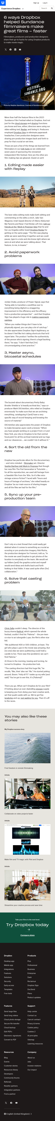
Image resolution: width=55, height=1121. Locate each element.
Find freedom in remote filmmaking (19, 768)
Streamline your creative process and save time (23, 905)
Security (7, 981)
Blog (6, 1058)
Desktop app (9, 961)
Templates (8, 989)
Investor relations (34, 1066)
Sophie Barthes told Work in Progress (21, 466)
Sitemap (31, 1040)
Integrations (9, 969)
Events (6, 1062)
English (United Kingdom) (18, 1114)
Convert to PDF (10, 1040)
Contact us (32, 1015)
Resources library (11, 1070)
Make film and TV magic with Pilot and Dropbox (24, 859)
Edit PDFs (8, 1032)
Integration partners (12, 1090)
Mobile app (8, 965)
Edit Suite (25, 149)
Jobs (29, 1062)
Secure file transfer (11, 1023)
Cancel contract (34, 1019)
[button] (27, 143)
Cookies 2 (31, 1032)
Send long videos (11, 1015)
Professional (32, 965)
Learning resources (35, 1044)
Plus (29, 961)
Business (31, 969)
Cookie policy (33, 1028)
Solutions (8, 977)
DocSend (31, 989)
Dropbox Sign (20, 132)
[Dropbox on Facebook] (11, 1103)
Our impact (32, 1070)
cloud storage (21, 123)
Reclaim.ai (32, 981)
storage (39, 689)
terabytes (9, 698)
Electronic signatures (12, 1036)
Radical (20, 631)
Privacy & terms (34, 1023)
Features (7, 973)
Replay (24, 129)
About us (31, 1058)
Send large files (10, 1011)
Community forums (12, 1078)
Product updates (34, 997)
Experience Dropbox (12, 8)
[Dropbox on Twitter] (6, 1103)
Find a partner (9, 1094)
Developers (8, 1074)
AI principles (33, 1036)
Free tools (8, 993)
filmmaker (28, 463)
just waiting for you (29, 698)
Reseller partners (11, 1086)
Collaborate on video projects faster (19, 814)
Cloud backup (9, 1028)
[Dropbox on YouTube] (16, 1103)
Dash (30, 977)
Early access (9, 985)
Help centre (32, 1011)
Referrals (7, 1082)
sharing (34, 123)
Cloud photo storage (12, 1019)
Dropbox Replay (37, 230)
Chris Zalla (9, 628)
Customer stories (11, 1066)
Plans (30, 993)
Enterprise (32, 973)
